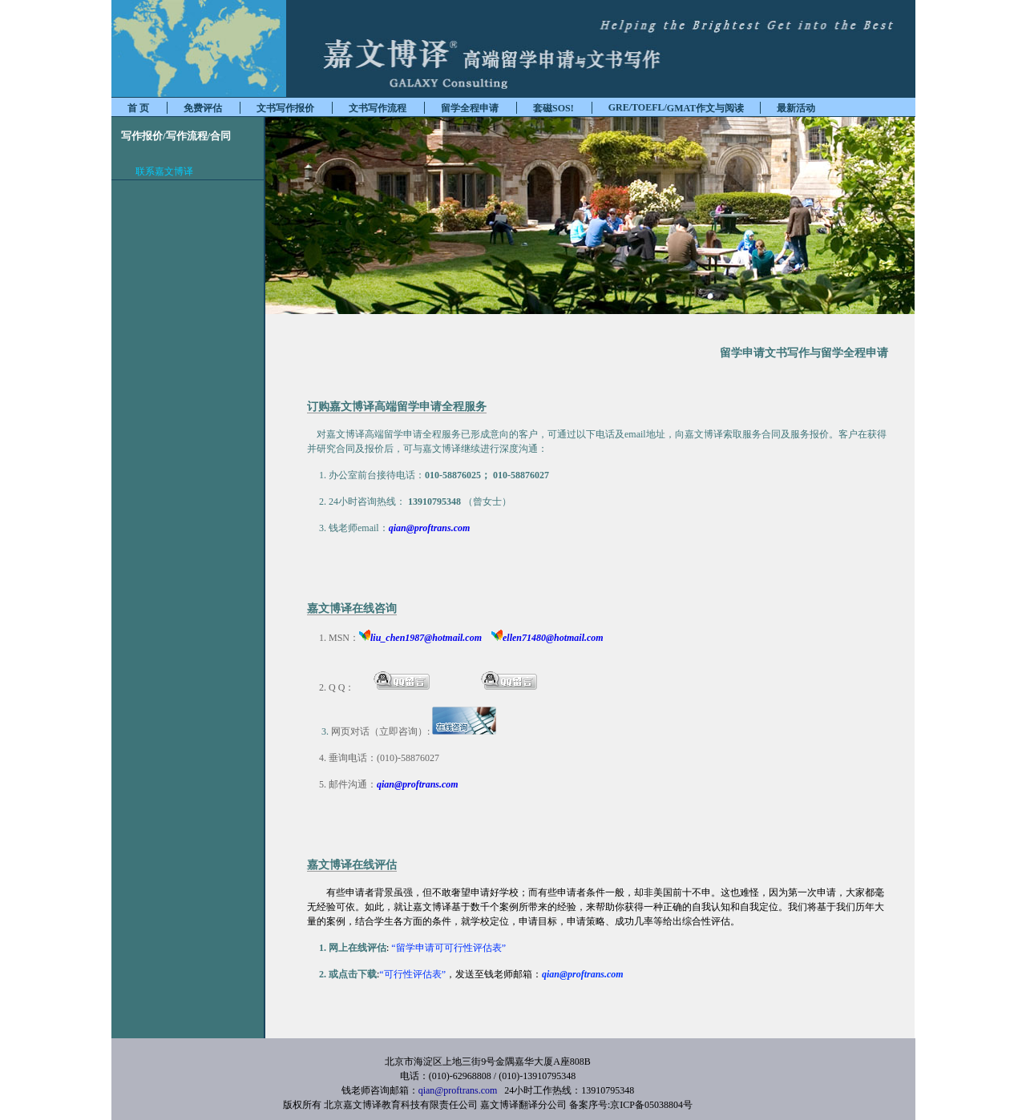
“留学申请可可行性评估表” (447, 947)
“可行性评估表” (412, 974)
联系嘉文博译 (164, 171)
